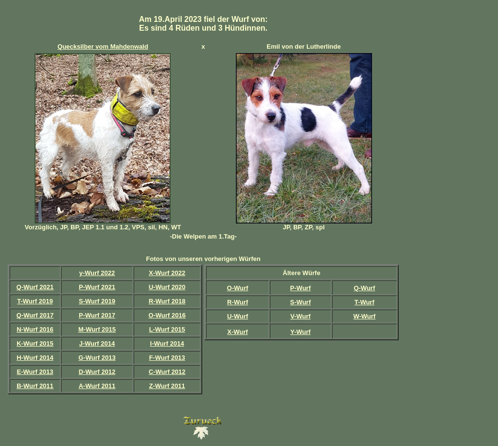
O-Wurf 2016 (166, 315)
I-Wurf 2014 (167, 343)
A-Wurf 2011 (97, 386)
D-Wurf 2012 (97, 371)
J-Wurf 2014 (97, 343)
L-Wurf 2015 (167, 329)
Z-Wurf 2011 (167, 386)
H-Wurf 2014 (35, 357)
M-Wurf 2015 (97, 329)
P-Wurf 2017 (97, 315)
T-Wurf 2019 (35, 301)
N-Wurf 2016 (35, 329)
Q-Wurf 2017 (35, 315)
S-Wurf (300, 302)
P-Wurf (300, 288)
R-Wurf (237, 302)
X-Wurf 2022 (167, 273)
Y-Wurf (300, 331)
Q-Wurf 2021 (35, 287)
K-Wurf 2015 (35, 343)
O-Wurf (238, 288)
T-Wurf (364, 302)
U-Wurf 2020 (167, 287)
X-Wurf (237, 331)
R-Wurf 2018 (167, 301)
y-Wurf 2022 (97, 273)
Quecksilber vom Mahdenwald (102, 46)
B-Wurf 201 (33, 386)
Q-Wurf (364, 288)
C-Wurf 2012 (167, 371)
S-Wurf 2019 (97, 301)
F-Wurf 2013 (167, 357)
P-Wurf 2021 (97, 287)
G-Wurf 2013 (96, 357)
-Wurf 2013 (37, 371)
